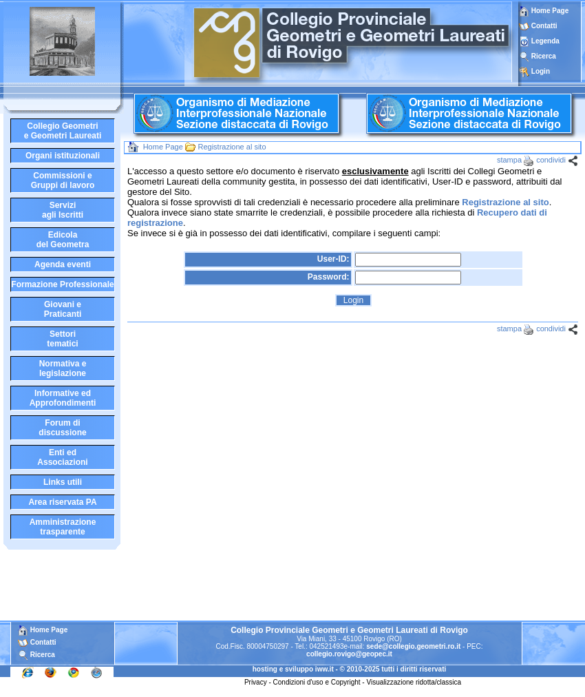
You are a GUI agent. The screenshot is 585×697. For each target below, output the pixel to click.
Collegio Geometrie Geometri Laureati (63, 131)
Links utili (62, 482)
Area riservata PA (62, 502)
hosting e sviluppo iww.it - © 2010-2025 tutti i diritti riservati (350, 669)
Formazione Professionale (62, 284)
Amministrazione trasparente (63, 527)
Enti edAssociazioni (62, 457)
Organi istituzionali (62, 155)
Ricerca (543, 56)
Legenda (545, 41)
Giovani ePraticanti (63, 309)
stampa (509, 160)
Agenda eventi (62, 264)
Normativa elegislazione (63, 368)
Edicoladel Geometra (62, 239)
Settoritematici (62, 338)
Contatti (544, 26)
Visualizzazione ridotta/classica (413, 682)
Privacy (255, 682)
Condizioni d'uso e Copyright (317, 682)
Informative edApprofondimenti (63, 398)
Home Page (543, 10)
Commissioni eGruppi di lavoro (63, 180)
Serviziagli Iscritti (62, 210)
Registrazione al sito (232, 147)
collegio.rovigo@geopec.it (349, 654)
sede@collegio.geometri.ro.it (413, 646)
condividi (551, 160)
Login (540, 71)
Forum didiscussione (62, 427)
